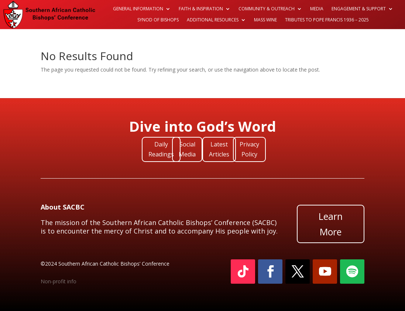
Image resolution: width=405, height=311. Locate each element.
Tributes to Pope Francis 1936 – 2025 (327, 20)
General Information (138, 9)
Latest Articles (219, 149)
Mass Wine (265, 20)
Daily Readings (161, 149)
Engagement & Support (359, 9)
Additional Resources (212, 20)
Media (316, 9)
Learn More (331, 224)
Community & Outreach (266, 9)
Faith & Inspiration (201, 9)
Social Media (187, 149)
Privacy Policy (249, 149)
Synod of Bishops (158, 20)
